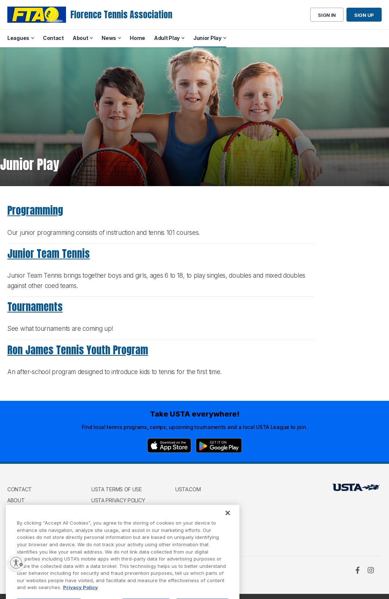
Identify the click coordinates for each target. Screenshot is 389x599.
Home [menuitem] (137, 38)
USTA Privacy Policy (118, 500)
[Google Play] (219, 445)
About (16, 500)
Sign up (364, 15)
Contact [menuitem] (53, 38)
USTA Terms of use (116, 489)
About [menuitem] (80, 38)
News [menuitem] (109, 38)
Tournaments (35, 306)
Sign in (327, 15)
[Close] (228, 525)
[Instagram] (371, 570)
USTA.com (188, 489)
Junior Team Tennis (48, 253)
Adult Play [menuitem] (167, 38)
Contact (19, 489)
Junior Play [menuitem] (207, 38)
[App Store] (169, 445)
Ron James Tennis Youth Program (77, 350)
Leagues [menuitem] (18, 38)
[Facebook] (357, 570)
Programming (35, 210)
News (14, 511)
